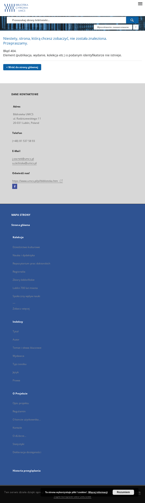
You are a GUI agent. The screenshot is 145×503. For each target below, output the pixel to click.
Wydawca (18, 356)
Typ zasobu (19, 364)
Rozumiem (123, 492)
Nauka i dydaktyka (24, 255)
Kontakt (17, 427)
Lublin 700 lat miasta (25, 288)
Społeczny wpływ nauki (26, 296)
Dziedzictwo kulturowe (26, 247)
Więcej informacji (98, 492)
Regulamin (19, 411)
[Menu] (140, 3)
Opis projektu (21, 403)
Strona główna (20, 225)
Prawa (16, 380)
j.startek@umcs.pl (23, 159)
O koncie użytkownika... (27, 419)
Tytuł (16, 331)
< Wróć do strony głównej (22, 67)
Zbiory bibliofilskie (24, 280)
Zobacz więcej (21, 308)
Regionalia (19, 271)
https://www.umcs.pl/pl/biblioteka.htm (37, 181)
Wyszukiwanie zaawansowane (113, 27)
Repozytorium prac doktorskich (31, 263)
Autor (16, 339)
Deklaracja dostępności (27, 452)
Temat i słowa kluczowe (27, 348)
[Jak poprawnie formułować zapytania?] (136, 27)
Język (16, 372)
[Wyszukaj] (132, 20)
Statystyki (18, 444)
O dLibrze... (19, 436)
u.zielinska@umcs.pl (24, 163)
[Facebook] (14, 187)
